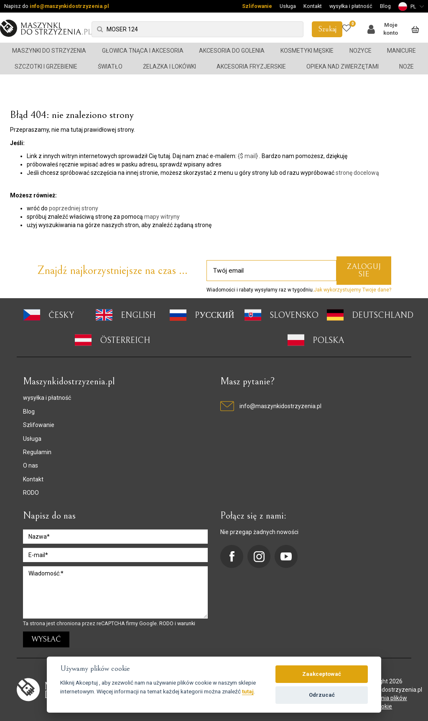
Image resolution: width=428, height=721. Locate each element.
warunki (186, 623)
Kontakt (312, 6)
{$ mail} (248, 156)
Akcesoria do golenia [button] (232, 50)
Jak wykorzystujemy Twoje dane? (352, 290)
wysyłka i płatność (350, 6)
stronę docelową (357, 172)
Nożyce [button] (360, 50)
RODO (31, 492)
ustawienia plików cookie (383, 702)
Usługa (288, 6)
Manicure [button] (401, 50)
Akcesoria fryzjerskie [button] (251, 66)
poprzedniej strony (73, 208)
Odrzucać (322, 695)
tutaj (248, 691)
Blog (385, 6)
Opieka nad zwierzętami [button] (342, 66)
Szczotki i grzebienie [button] (46, 66)
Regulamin (37, 452)
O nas (30, 465)
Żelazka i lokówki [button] (169, 66)
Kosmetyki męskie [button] (307, 50)
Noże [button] (406, 66)
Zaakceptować (321, 674)
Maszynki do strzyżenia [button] (49, 50)
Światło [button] (110, 66)
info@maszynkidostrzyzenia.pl (69, 6)
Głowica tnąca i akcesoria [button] (142, 50)
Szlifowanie (257, 6)
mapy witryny (162, 216)
